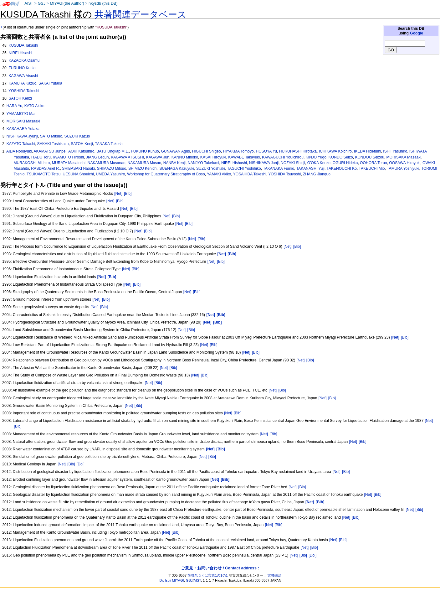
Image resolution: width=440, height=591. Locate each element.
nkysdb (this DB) (103, 3)
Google (416, 33)
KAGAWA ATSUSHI (127, 157)
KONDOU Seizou (369, 157)
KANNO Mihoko (184, 157)
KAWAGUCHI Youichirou (283, 157)
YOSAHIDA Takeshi (249, 174)
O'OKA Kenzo (318, 163)
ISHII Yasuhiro (395, 151)
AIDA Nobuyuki (19, 151)
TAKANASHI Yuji (310, 168)
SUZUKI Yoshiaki (210, 168)
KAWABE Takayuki (244, 157)
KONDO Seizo (341, 157)
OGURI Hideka (345, 163)
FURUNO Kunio (21, 68)
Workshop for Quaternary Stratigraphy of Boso (166, 174)
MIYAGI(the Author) (67, 3)
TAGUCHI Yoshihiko (244, 168)
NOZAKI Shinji (293, 163)
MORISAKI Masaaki (23, 121)
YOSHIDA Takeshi (23, 91)
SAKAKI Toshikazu (53, 144)
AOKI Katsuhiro (81, 151)
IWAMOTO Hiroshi (68, 157)
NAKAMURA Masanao (106, 163)
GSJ (41, 3)
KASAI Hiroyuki (213, 157)
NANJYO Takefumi (203, 163)
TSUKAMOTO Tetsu (43, 174)
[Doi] (80, 464)
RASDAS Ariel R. (45, 168)
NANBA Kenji (174, 163)
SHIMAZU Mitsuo (111, 168)
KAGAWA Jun (157, 157)
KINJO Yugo (316, 157)
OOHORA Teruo (373, 163)
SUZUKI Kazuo (77, 136)
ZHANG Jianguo (316, 174)
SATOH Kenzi (20, 98)
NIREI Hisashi (20, 53)
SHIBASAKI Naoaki (78, 168)
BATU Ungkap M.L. (112, 151)
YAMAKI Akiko (219, 174)
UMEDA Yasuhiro (110, 174)
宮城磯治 (274, 575)
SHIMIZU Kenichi (142, 168)
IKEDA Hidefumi (367, 151)
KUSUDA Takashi (23, 45)
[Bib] (127, 193)
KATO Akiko (34, 106)
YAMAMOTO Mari (21, 113)
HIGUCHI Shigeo (206, 151)
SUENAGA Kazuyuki (176, 168)
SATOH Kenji (82, 144)
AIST (28, 3)
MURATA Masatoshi (68, 163)
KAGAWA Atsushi (23, 76)
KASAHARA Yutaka (23, 129)
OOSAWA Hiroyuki (404, 163)
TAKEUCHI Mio (372, 168)
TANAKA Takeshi (109, 144)
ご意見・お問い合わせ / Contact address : (220, 568)
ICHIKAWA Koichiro (335, 151)
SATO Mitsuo (51, 136)
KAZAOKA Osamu (23, 60)
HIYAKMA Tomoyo (238, 151)
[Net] (118, 193)
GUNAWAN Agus (175, 151)
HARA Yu (14, 106)
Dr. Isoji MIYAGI (172, 580)
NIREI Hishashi (234, 163)
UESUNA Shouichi (78, 174)
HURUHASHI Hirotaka (298, 151)
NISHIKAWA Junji (264, 163)
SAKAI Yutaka (50, 83)
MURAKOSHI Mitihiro (32, 163)
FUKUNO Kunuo (145, 151)
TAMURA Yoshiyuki (403, 168)
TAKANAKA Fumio (278, 168)
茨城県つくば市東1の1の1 (207, 575)
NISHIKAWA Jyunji (22, 136)
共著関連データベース (141, 14)
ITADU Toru (41, 157)
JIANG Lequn (97, 157)
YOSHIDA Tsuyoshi (284, 174)
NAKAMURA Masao (144, 163)
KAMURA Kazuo (22, 83)
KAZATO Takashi (21, 144)
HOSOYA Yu (266, 151)
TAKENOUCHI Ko (341, 168)
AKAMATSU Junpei (49, 151)
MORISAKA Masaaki (404, 157)
